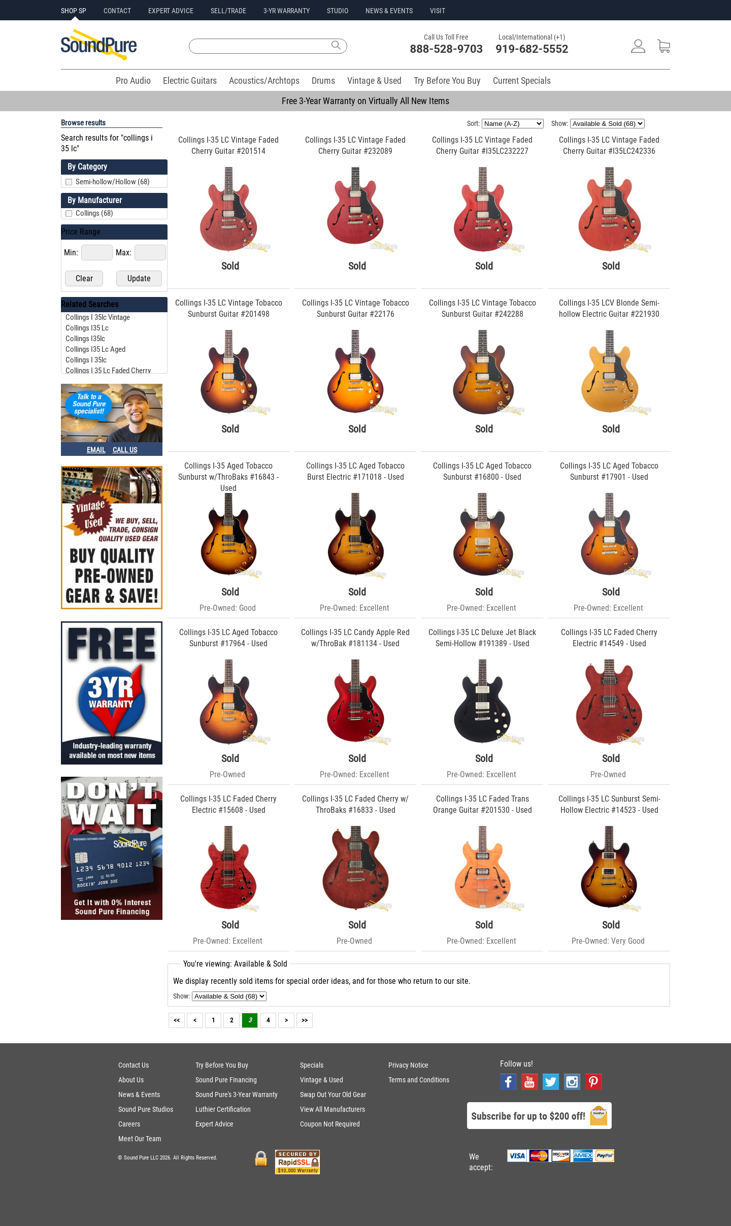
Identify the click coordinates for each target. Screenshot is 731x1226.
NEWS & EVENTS (389, 11)
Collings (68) (94, 213)
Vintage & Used (374, 80)
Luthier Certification (223, 1109)
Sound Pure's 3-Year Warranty (236, 1094)
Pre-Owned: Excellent (354, 608)
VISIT (437, 11)
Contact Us (133, 1065)
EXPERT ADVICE (170, 11)
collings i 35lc (86, 360)
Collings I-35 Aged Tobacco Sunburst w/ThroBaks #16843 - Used (228, 477)
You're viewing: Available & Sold (235, 964)
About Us (131, 1080)
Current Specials (522, 80)
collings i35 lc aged (95, 349)
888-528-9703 (446, 49)
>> (305, 1020)
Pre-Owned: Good (228, 608)
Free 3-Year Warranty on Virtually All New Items (365, 100)
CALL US (125, 450)
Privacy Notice (408, 1065)
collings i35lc (85, 338)
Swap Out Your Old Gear (333, 1094)
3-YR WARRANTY (286, 11)
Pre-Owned (227, 774)
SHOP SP (73, 11)
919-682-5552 (532, 49)
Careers (129, 1124)
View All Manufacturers (332, 1109)
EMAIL (96, 450)
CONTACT (117, 11)
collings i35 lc (87, 328)
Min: (72, 252)
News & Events (139, 1094)
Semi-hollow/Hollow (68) (113, 181)
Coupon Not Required (330, 1124)
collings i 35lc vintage (97, 317)
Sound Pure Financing (226, 1080)
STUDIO (337, 11)
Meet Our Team (139, 1139)
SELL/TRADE (228, 11)
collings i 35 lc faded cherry (108, 370)
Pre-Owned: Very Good (608, 941)
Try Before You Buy (447, 80)
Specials (311, 1065)
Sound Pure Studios (145, 1109)
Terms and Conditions (418, 1080)
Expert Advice (214, 1124)
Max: (125, 252)
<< (177, 1020)
